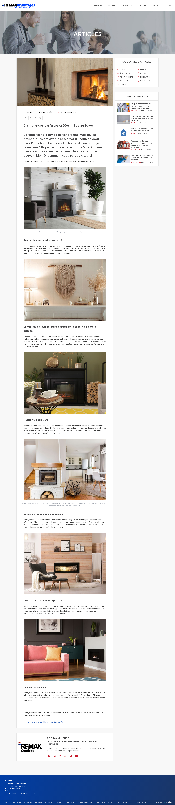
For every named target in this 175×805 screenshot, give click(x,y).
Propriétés (97, 5)
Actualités (123, 81)
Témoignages (127, 5)
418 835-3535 (14, 788)
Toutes (121, 69)
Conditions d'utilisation (118, 802)
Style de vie (144, 81)
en (170, 5)
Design (28, 112)
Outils (143, 5)
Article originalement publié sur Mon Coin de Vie (43, 722)
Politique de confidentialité (97, 802)
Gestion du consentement (138, 802)
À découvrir (124, 73)
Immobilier (144, 73)
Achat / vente (125, 77)
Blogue (111, 5)
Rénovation (144, 77)
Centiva (168, 802)
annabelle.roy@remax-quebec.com (26, 793)
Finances (143, 69)
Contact (157, 5)
